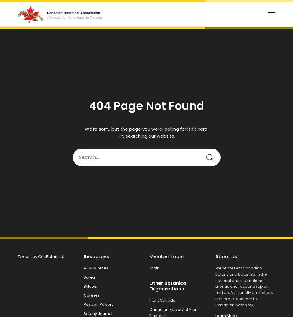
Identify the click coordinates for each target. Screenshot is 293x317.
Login (154, 268)
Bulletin (90, 277)
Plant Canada (162, 300)
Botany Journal (98, 313)
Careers (92, 295)
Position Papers (99, 304)
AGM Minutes (96, 268)
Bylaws (90, 286)
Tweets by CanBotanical (41, 256)
